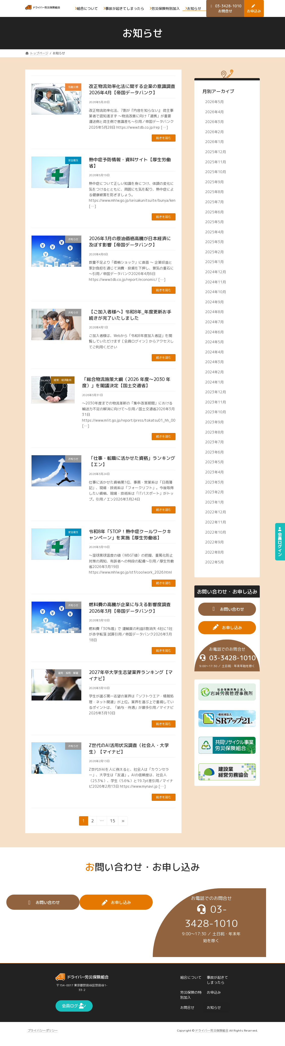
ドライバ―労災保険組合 (211, 1030)
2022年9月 (214, 542)
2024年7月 (214, 322)
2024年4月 (214, 352)
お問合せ (187, 1007)
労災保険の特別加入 (190, 995)
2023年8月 (214, 432)
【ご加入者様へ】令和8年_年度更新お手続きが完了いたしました (130, 315)
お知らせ (214, 1007)
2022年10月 (215, 532)
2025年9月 (214, 181)
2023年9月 (214, 422)
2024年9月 (214, 302)
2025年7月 (214, 201)
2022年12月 (215, 512)
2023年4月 (214, 472)
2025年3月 (214, 241)
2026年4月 (214, 111)
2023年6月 (214, 452)
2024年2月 (214, 372)
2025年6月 (214, 212)
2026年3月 (214, 121)
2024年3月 (214, 362)
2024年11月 (215, 282)
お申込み (214, 992)
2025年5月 (214, 221)
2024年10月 (215, 291)
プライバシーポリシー (43, 1030)
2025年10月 (215, 171)
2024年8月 (214, 312)
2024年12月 (215, 271)
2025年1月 (214, 262)
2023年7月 (214, 442)
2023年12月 (215, 392)
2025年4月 (214, 232)
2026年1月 (214, 142)
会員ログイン (279, 541)
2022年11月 (215, 522)
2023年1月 (214, 502)
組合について (190, 977)
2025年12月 (215, 151)
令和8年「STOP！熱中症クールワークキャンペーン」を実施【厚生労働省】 (130, 534)
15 (112, 822)
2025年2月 (214, 251)
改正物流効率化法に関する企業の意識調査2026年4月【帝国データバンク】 (132, 89)
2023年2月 (214, 492)
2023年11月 (215, 402)
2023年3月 (214, 482)
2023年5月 (214, 462)
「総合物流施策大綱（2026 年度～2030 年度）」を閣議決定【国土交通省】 (126, 382)
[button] (227, 609)
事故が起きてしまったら (217, 980)
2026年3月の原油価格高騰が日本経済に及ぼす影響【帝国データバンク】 (130, 241)
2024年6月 (214, 332)
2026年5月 (214, 101)
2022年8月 (214, 552)
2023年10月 (215, 412)
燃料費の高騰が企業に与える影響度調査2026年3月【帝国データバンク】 (130, 607)
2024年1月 (214, 382)
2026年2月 (214, 131)
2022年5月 (214, 562)
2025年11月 (215, 162)
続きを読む (163, 138)
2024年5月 (214, 341)
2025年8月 (214, 192)
